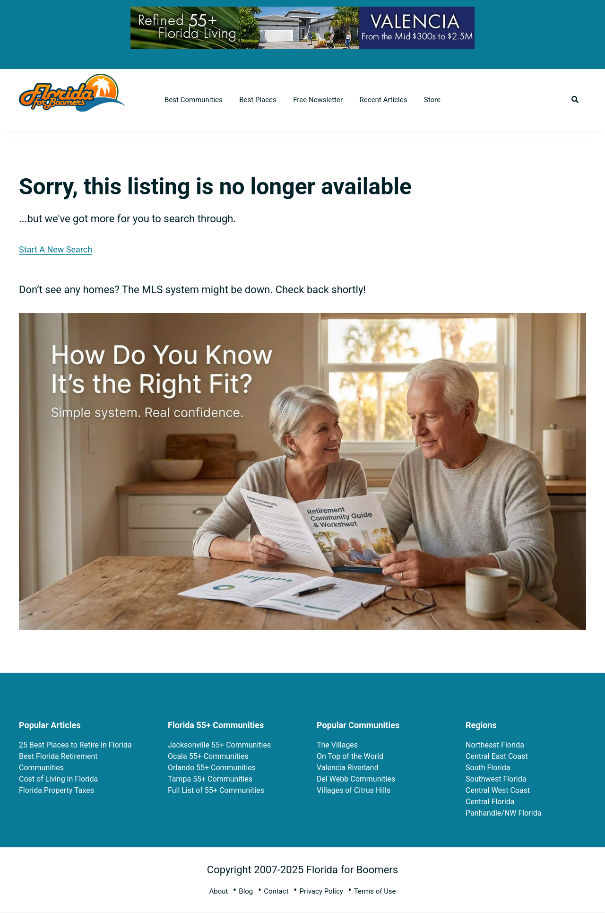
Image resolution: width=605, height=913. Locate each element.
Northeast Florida (495, 744)
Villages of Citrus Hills (353, 790)
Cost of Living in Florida (58, 778)
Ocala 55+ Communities (208, 756)
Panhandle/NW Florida (503, 813)
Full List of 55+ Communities (216, 790)
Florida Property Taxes (56, 790)
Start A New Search (55, 249)
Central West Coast (498, 790)
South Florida (488, 767)
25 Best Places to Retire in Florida (75, 744)
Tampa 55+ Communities (210, 778)
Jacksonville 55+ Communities (219, 744)
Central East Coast (497, 756)
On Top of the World (350, 756)
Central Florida (490, 801)
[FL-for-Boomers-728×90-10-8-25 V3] (302, 14)
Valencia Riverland (347, 767)
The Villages (337, 744)
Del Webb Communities (356, 778)
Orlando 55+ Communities (212, 767)
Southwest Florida (496, 778)
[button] (575, 99)
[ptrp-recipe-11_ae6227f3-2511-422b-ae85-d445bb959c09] (302, 320)
